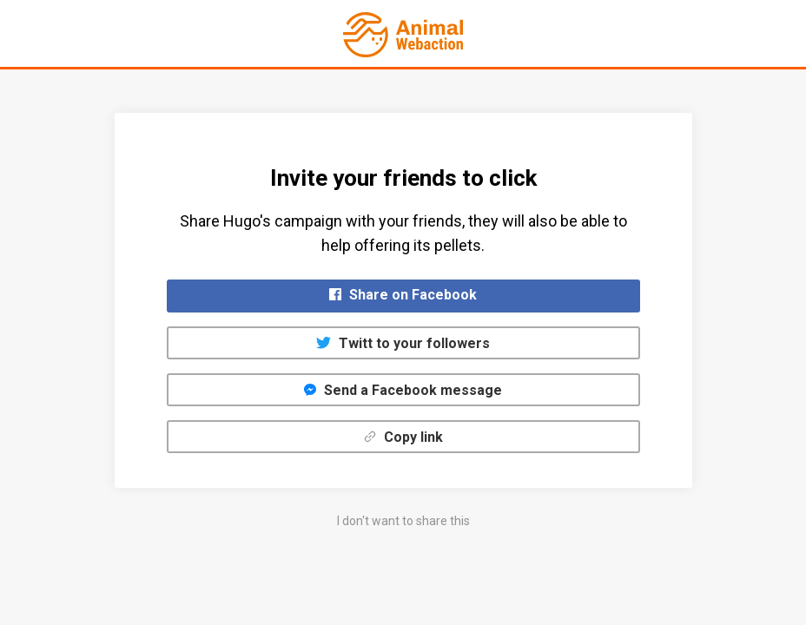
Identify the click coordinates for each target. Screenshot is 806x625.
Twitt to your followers (403, 343)
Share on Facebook (403, 294)
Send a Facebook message (403, 390)
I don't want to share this (403, 521)
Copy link (403, 437)
